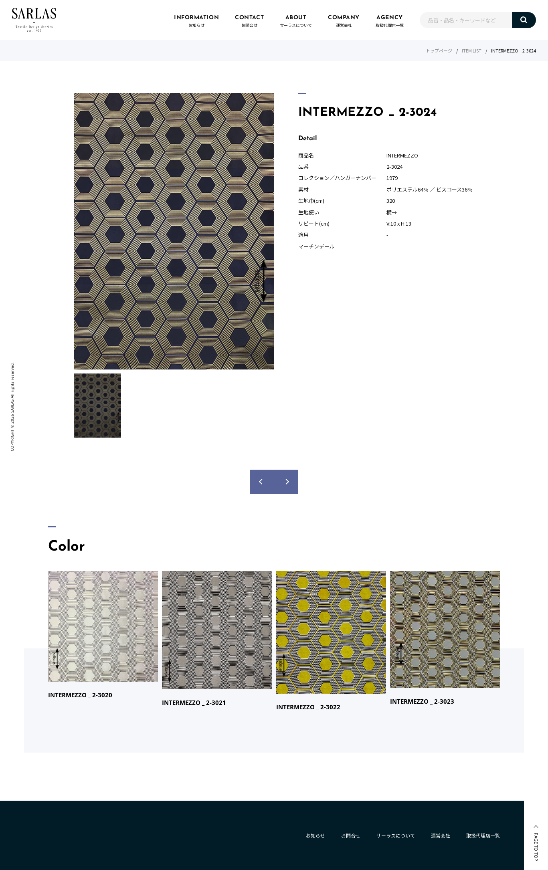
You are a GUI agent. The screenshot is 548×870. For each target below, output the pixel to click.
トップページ (439, 50)
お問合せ (350, 835)
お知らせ (315, 835)
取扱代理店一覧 (483, 835)
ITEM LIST (471, 50)
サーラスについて (395, 835)
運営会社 (440, 835)
